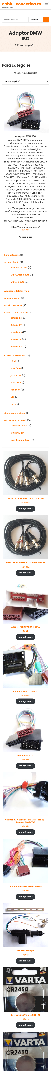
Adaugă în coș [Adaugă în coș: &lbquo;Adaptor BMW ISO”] (25, 765)
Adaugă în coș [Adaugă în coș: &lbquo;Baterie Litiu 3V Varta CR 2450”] (25, 1025)
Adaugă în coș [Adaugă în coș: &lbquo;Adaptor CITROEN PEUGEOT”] (25, 701)
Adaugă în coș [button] (25, 237)
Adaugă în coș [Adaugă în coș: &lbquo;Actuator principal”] (25, 961)
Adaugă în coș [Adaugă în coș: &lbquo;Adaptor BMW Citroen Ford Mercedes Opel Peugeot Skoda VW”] (25, 832)
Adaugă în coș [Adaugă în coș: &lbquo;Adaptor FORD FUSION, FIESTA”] (25, 637)
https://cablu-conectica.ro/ (25, 227)
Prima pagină (24, 45)
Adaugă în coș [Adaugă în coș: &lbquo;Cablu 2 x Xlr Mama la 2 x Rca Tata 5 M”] (25, 508)
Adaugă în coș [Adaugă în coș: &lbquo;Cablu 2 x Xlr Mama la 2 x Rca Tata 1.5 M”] (25, 572)
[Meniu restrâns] (46, 4)
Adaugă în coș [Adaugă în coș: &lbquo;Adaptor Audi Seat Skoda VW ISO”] (25, 896)
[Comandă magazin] (25, 81)
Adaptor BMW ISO (25, 136)
